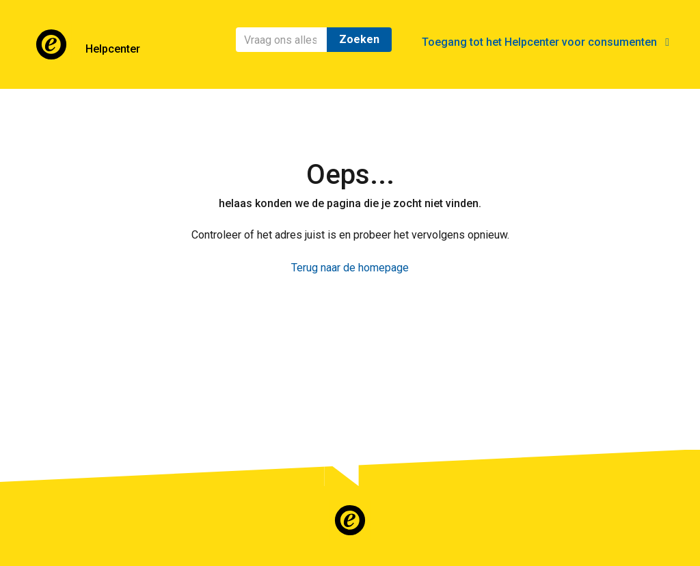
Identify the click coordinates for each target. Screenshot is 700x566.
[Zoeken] (281, 39)
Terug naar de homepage (350, 267)
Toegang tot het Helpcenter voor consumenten (545, 42)
